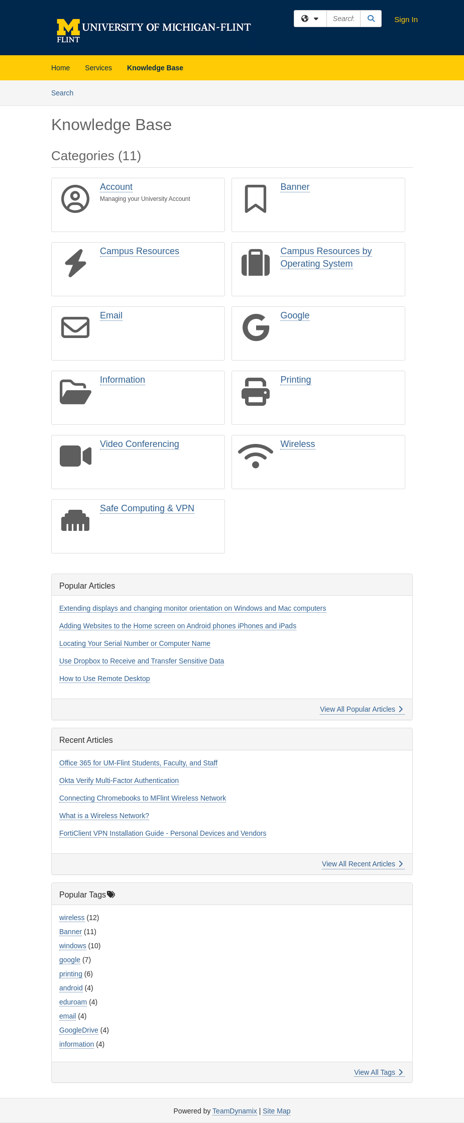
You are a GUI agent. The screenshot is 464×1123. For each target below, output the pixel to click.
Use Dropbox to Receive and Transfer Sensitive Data (141, 661)
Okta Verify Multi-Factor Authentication (119, 780)
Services (98, 68)
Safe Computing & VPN (147, 508)
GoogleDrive (78, 1030)
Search (66, 92)
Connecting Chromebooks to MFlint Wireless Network (142, 798)
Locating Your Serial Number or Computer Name (134, 643)
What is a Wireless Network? (104, 816)
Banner (294, 187)
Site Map (276, 1111)
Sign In (406, 19)
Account (116, 187)
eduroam (73, 1002)
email (67, 1016)
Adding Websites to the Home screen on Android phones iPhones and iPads (177, 626)
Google (294, 315)
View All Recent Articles (362, 864)
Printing (295, 380)
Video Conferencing (139, 444)
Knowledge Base (155, 68)
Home (60, 68)
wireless (72, 918)
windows (72, 946)
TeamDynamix (234, 1111)
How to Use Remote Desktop (104, 679)
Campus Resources (139, 251)
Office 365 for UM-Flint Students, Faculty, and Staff (138, 763)
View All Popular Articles (361, 709)
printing (70, 974)
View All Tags (378, 1072)
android (71, 988)
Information (122, 380)
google (69, 960)
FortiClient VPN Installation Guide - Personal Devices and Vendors (162, 833)
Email (111, 315)
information (76, 1044)
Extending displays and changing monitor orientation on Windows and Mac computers (192, 608)
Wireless (297, 444)
